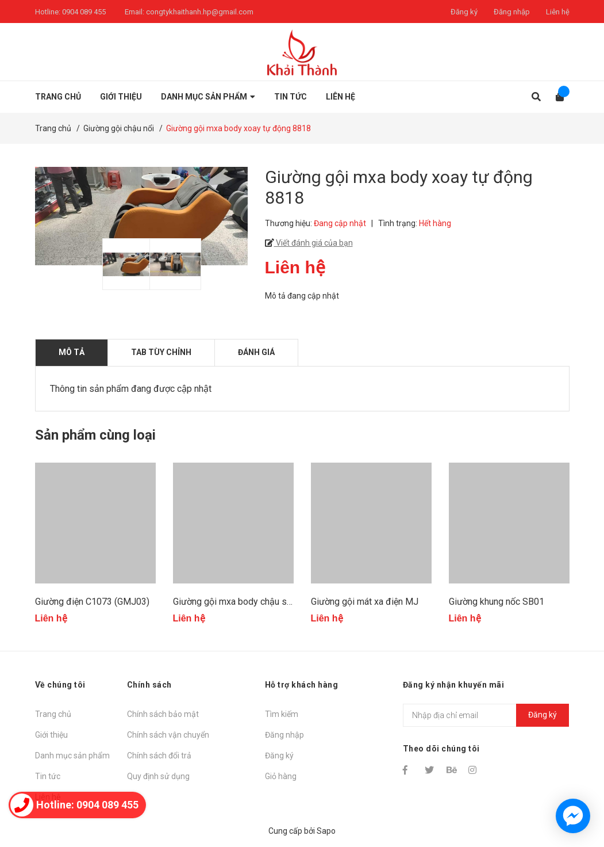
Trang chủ (53, 714)
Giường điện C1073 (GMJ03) (92, 601)
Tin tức (47, 776)
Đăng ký (464, 11)
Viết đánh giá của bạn (313, 242)
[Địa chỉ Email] (486, 715)
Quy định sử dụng (158, 776)
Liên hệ (558, 11)
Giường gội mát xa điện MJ (364, 601)
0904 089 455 (84, 11)
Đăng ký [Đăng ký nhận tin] (542, 714)
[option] (120, 264)
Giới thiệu (51, 734)
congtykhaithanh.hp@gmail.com (199, 11)
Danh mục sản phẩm (72, 755)
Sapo (326, 830)
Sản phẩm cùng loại (95, 435)
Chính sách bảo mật (163, 714)
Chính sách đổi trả (159, 755)
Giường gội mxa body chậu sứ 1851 (244, 601)
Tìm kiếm (281, 714)
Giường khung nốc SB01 (496, 601)
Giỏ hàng (281, 776)
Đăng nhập (512, 11)
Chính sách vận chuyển (168, 734)
